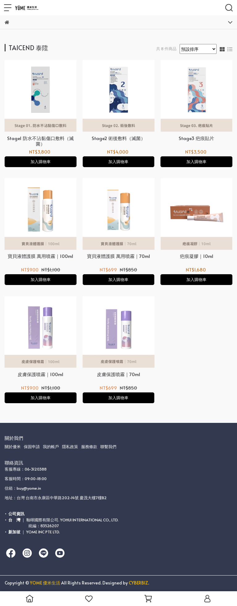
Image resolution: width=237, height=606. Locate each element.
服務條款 (89, 446)
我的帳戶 (51, 446)
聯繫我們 (108, 446)
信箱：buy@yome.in (23, 488)
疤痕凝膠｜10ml (196, 256)
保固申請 (32, 446)
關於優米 (13, 446)
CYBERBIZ (138, 583)
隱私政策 (70, 446)
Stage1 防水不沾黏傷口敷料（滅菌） (40, 140)
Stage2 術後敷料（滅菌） (118, 138)
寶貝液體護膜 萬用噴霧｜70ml (118, 256)
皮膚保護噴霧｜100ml (40, 374)
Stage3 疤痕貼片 (196, 138)
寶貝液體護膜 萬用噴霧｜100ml (40, 256)
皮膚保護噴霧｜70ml (118, 374)
